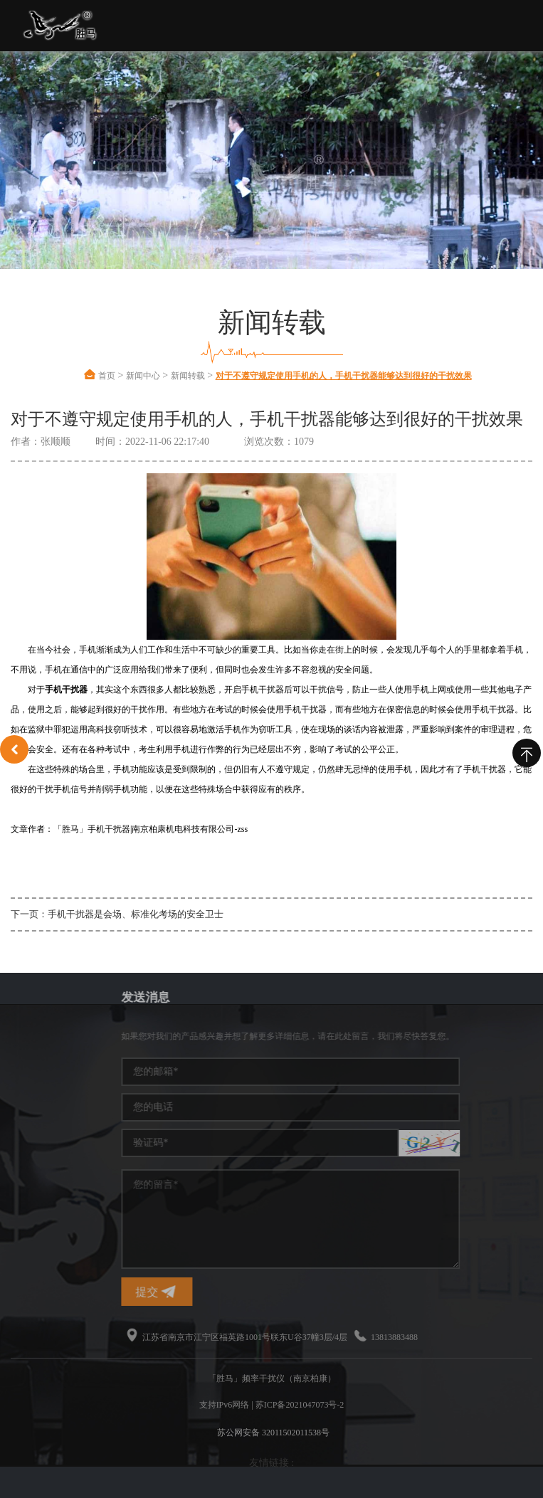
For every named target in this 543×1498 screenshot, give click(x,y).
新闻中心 (143, 376)
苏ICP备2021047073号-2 (299, 1405)
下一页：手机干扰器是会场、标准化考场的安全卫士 (117, 914)
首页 (106, 376)
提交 (239, 1292)
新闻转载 (188, 376)
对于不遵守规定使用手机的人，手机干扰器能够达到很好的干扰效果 (344, 376)
